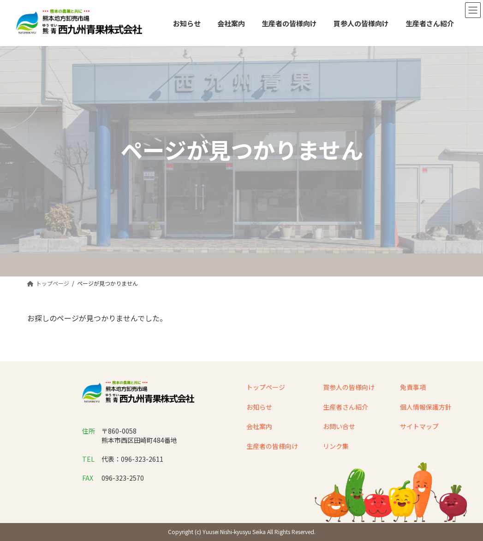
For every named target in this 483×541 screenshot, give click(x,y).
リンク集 (336, 446)
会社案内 (259, 426)
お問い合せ (339, 426)
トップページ (265, 387)
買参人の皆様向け (349, 387)
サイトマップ (419, 426)
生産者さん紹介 (345, 407)
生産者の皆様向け (272, 446)
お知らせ (259, 407)
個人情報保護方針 (426, 407)
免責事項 (413, 387)
